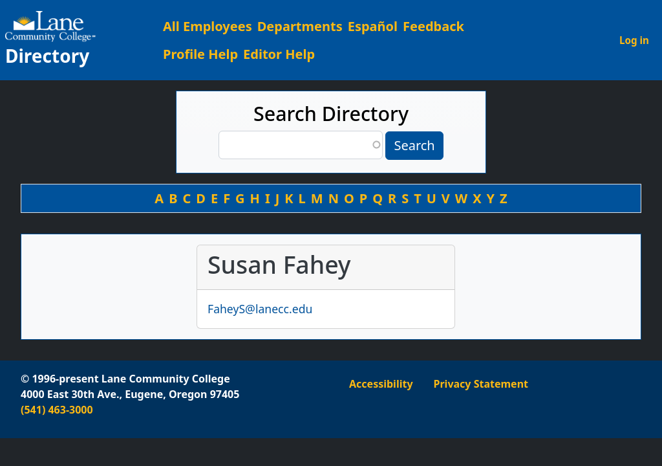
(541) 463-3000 (57, 410)
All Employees (207, 26)
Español (373, 26)
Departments (300, 26)
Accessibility (381, 384)
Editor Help (279, 54)
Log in (634, 40)
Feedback (433, 26)
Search (414, 145)
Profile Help (200, 54)
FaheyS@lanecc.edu (260, 308)
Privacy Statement (481, 384)
